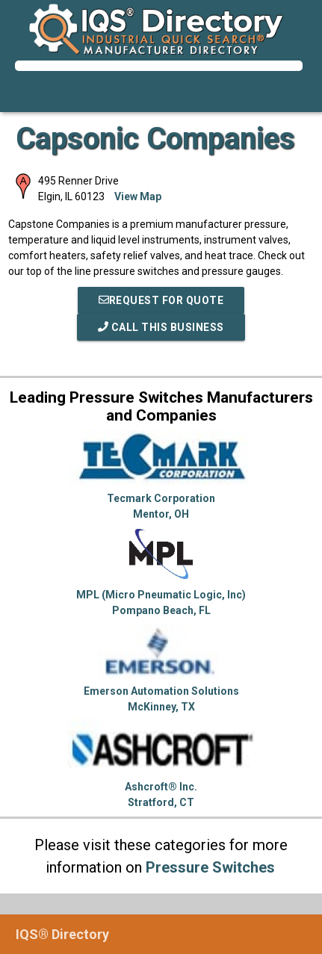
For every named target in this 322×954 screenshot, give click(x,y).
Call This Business (161, 327)
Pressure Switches (210, 867)
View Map (137, 196)
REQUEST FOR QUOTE (161, 300)
